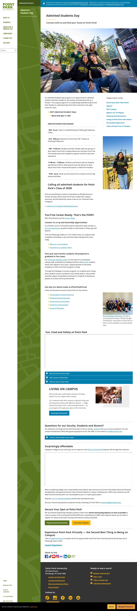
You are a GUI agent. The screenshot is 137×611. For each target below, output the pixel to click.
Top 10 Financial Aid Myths (61, 499)
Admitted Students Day (115, 4)
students (96, 429)
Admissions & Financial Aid (8, 28)
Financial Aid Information (116, 116)
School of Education (57, 308)
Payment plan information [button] (57, 523)
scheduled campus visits (79, 3)
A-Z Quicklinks (8, 596)
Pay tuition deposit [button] (81, 523)
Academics (7, 22)
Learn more (33, 607)
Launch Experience (53, 545)
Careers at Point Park (55, 577)
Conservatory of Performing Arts (62, 295)
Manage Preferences (125, 607)
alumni (105, 429)
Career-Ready (70, 218)
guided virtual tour (57, 538)
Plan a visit (96, 577)
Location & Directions (55, 581)
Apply (5, 580)
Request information (100, 573)
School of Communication (59, 305)
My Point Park (8, 601)
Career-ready (7, 33)
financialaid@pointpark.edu (111, 502)
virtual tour (84, 4)
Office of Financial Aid (95, 450)
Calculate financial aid (100, 583)
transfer (85, 262)
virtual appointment (96, 4)
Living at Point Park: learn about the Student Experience (119, 121)
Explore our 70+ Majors (115, 113)
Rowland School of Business (60, 298)
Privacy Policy (52, 587)
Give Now (6, 43)
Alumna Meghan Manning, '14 (114, 316)
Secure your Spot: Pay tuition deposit (117, 104)
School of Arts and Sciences (60, 301)
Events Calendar (6, 591)
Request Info (7, 585)
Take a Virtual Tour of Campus (118, 126)
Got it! (111, 607)
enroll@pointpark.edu (114, 431)
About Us (6, 18)
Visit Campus (111, 109)
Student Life (7, 38)
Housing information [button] (59, 413)
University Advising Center (57, 260)
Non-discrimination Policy (56, 584)
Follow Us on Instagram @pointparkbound (62, 206)
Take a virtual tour (99, 580)
